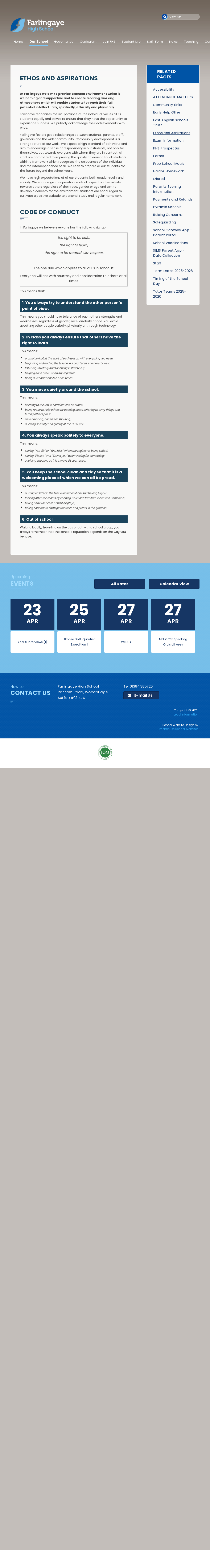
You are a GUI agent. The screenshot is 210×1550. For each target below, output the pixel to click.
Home (18, 41)
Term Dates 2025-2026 (173, 270)
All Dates (119, 583)
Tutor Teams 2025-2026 (169, 294)
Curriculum (88, 41)
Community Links (167, 104)
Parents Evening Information (167, 189)
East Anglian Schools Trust (170, 123)
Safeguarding (164, 222)
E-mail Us (140, 695)
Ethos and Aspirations (171, 133)
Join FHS (109, 41)
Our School (38, 41)
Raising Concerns (167, 214)
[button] (165, 17)
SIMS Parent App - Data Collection (168, 253)
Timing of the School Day (170, 281)
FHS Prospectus (166, 148)
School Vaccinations (170, 242)
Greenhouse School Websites (177, 729)
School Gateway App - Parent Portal (172, 233)
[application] (105, 801)
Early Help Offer (166, 112)
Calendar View (174, 583)
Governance (64, 41)
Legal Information (186, 714)
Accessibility (163, 89)
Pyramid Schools (167, 207)
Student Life (131, 41)
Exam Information (168, 140)
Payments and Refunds (172, 199)
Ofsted (159, 178)
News (173, 41)
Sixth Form (155, 41)
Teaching (191, 41)
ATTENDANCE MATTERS (173, 97)
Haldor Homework (168, 171)
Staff (157, 263)
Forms (158, 155)
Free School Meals (168, 163)
